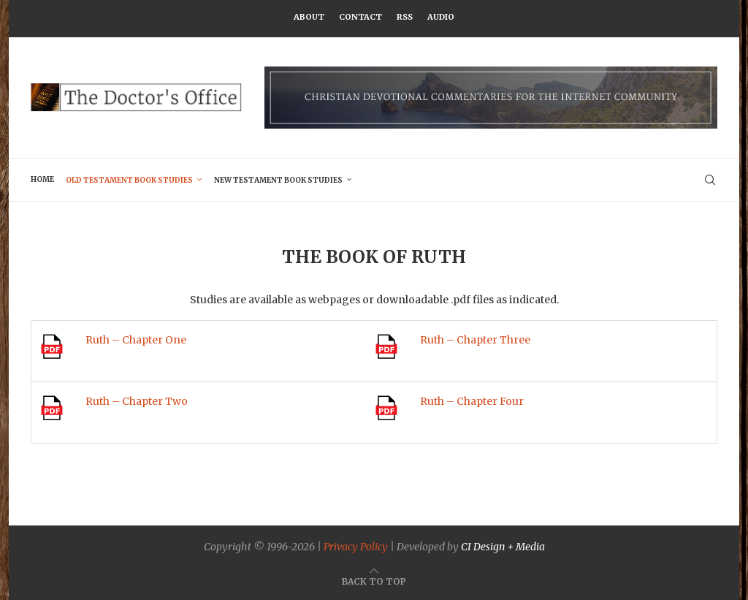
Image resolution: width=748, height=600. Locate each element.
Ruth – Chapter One (135, 339)
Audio (440, 17)
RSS (405, 17)
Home (42, 179)
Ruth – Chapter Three (475, 339)
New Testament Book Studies (278, 180)
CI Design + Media (503, 546)
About (309, 17)
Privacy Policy (356, 546)
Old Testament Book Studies (129, 180)
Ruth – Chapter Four (472, 401)
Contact (360, 17)
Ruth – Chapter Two (136, 401)
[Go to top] (374, 581)
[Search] (710, 180)
